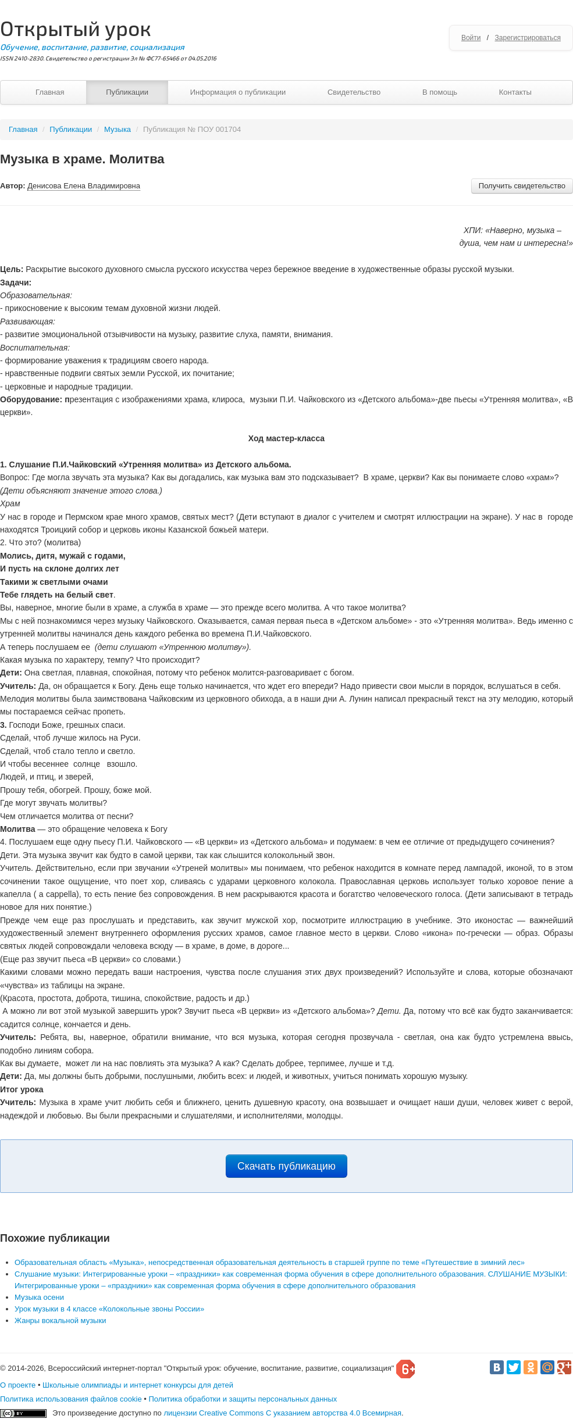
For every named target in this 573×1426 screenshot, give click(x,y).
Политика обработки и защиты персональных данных (242, 1399)
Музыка (117, 129)
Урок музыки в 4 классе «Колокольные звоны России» (109, 1309)
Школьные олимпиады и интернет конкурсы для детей (137, 1385)
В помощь (439, 92)
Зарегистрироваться (528, 38)
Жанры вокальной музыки (60, 1320)
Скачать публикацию (286, 1166)
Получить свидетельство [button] (522, 185)
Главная (49, 92)
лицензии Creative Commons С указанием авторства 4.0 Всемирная (282, 1413)
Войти (471, 38)
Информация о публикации (238, 92)
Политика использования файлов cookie (71, 1399)
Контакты (515, 92)
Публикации (127, 92)
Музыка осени (39, 1297)
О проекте (17, 1385)
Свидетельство (354, 92)
